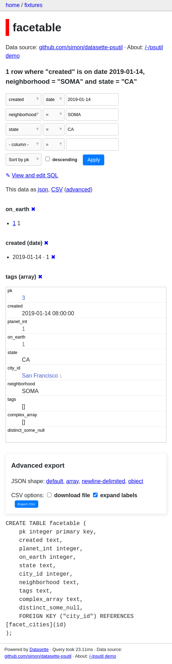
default (54, 481)
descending (61, 159)
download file (68, 495)
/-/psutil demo (102, 656)
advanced (78, 189)
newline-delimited (103, 481)
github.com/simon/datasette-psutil (81, 47)
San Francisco (40, 376)
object (135, 481)
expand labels (115, 495)
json (43, 189)
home (13, 5)
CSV (57, 189)
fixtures (33, 5)
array (72, 481)
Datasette (39, 649)
